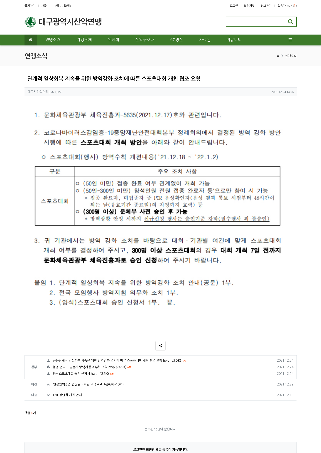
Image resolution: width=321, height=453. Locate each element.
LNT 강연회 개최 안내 (67, 311)
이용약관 (30, 426)
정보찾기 (266, 5)
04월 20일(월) (62, 5)
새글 (44, 5)
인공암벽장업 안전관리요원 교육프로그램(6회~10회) (88, 300)
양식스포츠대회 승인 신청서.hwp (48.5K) (83, 289)
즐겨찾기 (30, 5)
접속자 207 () (287, 5)
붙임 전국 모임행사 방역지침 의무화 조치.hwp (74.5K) (92, 283)
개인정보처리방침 (55, 426)
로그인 (234, 5)
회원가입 (249, 5)
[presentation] (285, 394)
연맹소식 (291, 56)
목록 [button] (288, 382)
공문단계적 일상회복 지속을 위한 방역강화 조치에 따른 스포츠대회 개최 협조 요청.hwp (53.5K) (119, 276)
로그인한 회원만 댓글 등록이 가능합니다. (160, 365)
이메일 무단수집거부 (87, 426)
